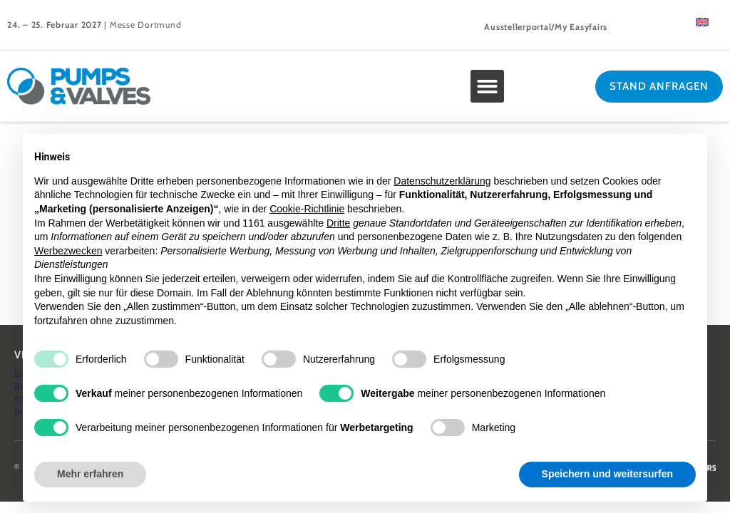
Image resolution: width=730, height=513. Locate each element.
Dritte (338, 223)
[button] (487, 86)
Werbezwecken (68, 250)
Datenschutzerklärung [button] (442, 181)
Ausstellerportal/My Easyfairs (545, 26)
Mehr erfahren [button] (90, 474)
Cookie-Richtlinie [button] (306, 208)
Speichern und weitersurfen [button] (607, 474)
